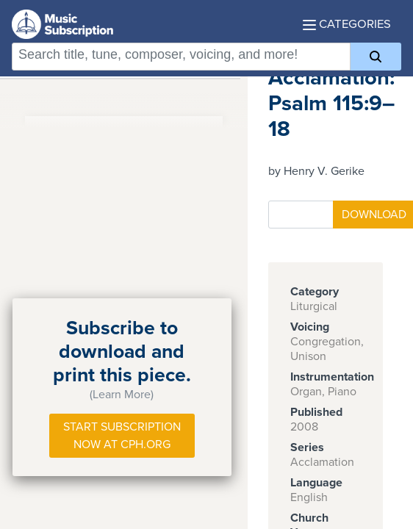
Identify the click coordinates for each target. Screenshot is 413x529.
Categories (347, 24)
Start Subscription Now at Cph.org (122, 436)
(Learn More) (122, 394)
